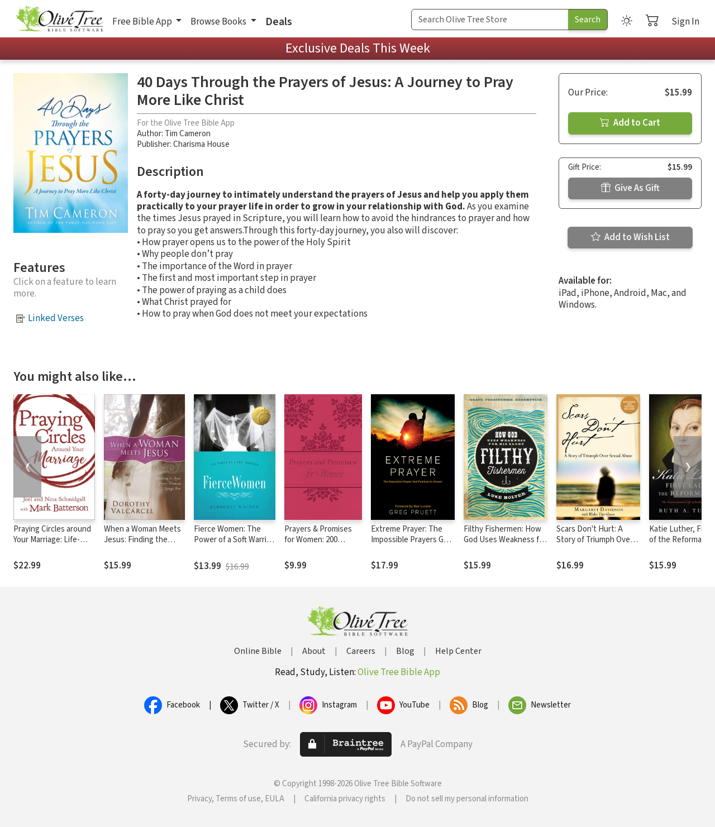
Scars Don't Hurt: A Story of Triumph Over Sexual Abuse (594, 539)
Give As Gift (630, 188)
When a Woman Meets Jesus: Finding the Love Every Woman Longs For (142, 545)
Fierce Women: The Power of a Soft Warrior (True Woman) (234, 539)
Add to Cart (630, 123)
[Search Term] (490, 19)
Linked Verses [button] (56, 318)
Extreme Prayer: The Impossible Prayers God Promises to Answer (411, 539)
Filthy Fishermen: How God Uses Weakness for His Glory (505, 539)
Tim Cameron (188, 134)
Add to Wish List (630, 237)
